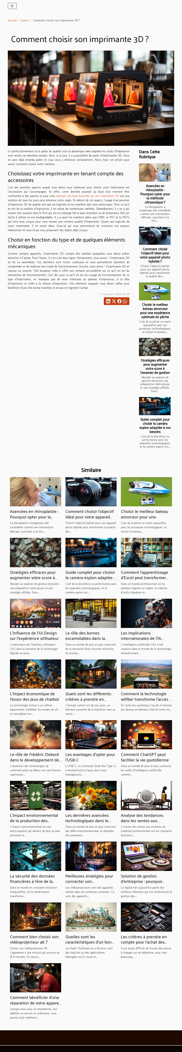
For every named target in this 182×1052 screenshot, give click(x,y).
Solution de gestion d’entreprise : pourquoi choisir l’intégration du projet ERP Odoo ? (141, 884)
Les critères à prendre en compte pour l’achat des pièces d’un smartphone (144, 942)
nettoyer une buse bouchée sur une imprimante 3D (87, 196)
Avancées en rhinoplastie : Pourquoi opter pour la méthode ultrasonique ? (155, 194)
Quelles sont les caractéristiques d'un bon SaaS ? (88, 942)
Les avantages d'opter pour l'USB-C (90, 756)
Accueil (12, 20)
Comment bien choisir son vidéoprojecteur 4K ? (34, 939)
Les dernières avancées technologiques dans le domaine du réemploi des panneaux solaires (88, 823)
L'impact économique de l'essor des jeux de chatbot (34, 696)
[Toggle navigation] (12, 6)
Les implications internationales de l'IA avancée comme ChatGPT (144, 638)
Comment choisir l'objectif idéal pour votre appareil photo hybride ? (155, 255)
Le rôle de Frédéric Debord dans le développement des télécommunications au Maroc (35, 762)
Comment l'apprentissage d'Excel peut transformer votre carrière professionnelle (144, 580)
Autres (25, 20)
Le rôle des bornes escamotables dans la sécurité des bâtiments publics (86, 641)
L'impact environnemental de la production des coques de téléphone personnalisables (34, 823)
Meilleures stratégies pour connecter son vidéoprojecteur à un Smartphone (89, 884)
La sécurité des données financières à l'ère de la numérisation (32, 881)
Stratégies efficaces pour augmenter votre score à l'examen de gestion (155, 366)
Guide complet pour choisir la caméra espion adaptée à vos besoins (155, 425)
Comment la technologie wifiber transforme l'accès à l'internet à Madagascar (146, 699)
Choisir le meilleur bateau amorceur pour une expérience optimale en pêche (155, 310)
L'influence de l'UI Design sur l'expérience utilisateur (34, 635)
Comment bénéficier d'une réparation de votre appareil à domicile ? (35, 1002)
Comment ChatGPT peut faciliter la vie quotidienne (145, 756)
